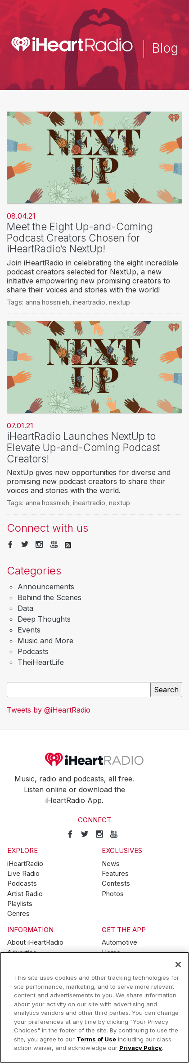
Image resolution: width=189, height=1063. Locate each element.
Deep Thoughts (44, 618)
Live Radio (23, 874)
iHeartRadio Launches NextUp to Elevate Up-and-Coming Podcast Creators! (83, 447)
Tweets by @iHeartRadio (48, 709)
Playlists (19, 904)
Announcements (46, 586)
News (111, 864)
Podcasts (33, 651)
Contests (116, 883)
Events (29, 629)
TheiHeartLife (41, 662)
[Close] (178, 964)
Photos (113, 894)
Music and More (45, 640)
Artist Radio (25, 894)
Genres (18, 914)
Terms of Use (96, 1039)
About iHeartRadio (35, 942)
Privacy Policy (140, 1047)
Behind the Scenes (49, 597)
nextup (119, 302)
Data (25, 608)
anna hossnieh (47, 302)
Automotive (119, 942)
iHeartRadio (94, 759)
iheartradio (89, 302)
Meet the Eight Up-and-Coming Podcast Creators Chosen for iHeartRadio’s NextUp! (80, 237)
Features (115, 874)
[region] (94, 1007)
